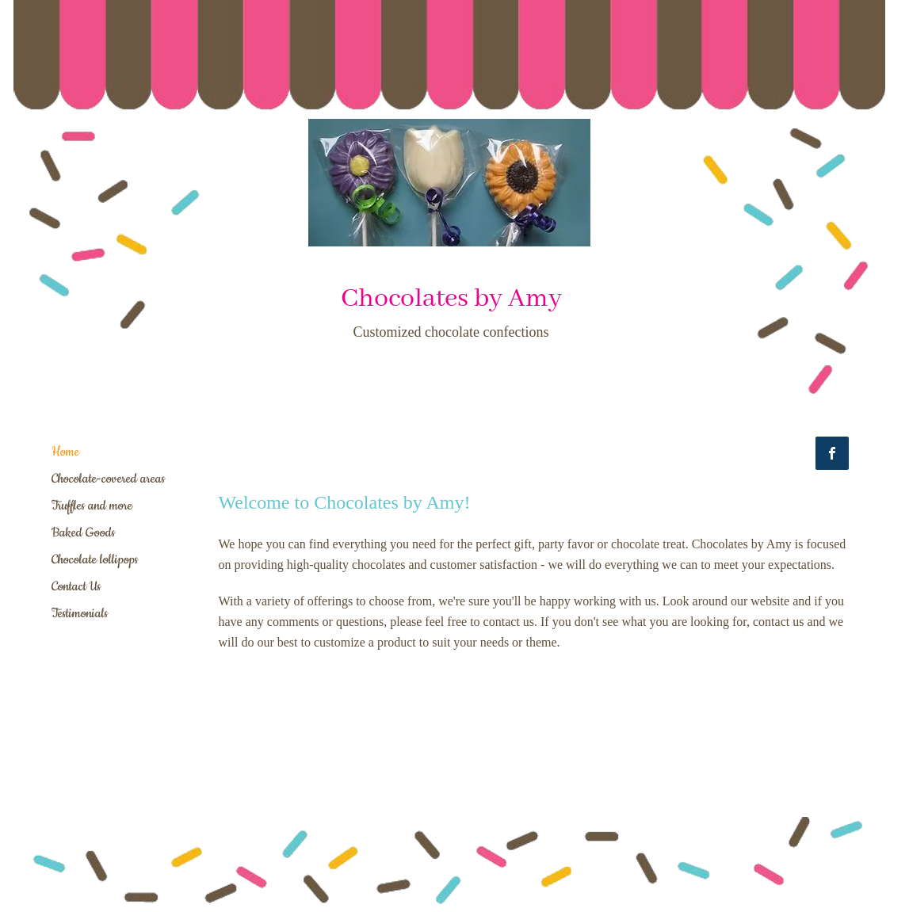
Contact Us (76, 586)
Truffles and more (92, 505)
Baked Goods (83, 532)
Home (65, 451)
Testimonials (80, 613)
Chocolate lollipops (95, 559)
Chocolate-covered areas (108, 478)
